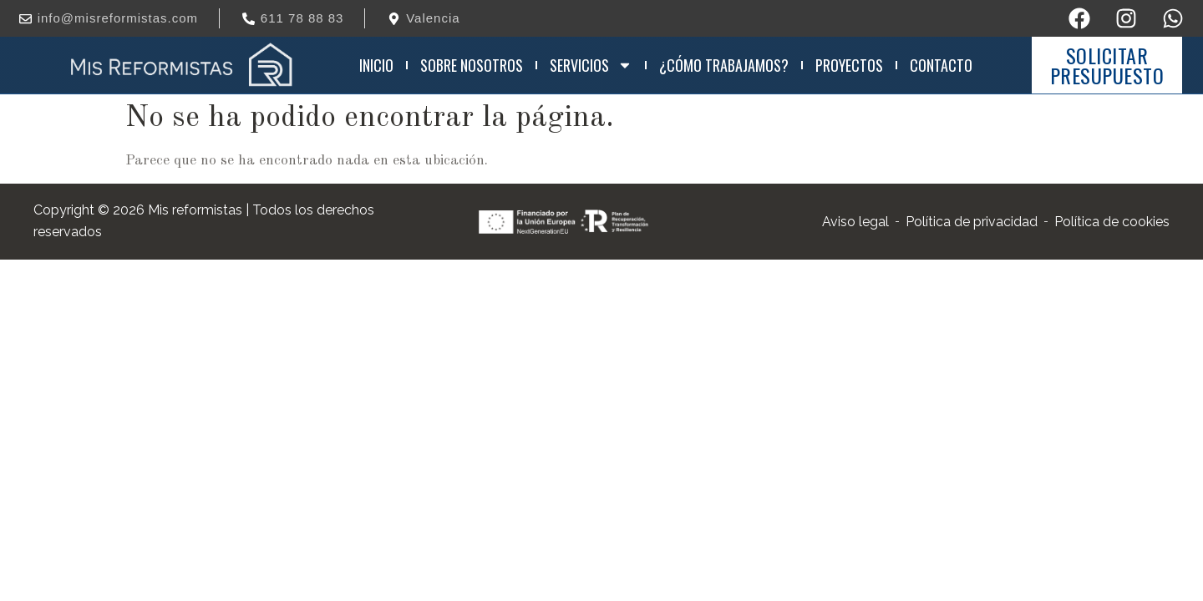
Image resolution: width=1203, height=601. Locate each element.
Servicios (591, 65)
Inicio (376, 65)
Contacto (941, 65)
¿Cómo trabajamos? (724, 65)
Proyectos (849, 65)
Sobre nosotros (471, 65)
